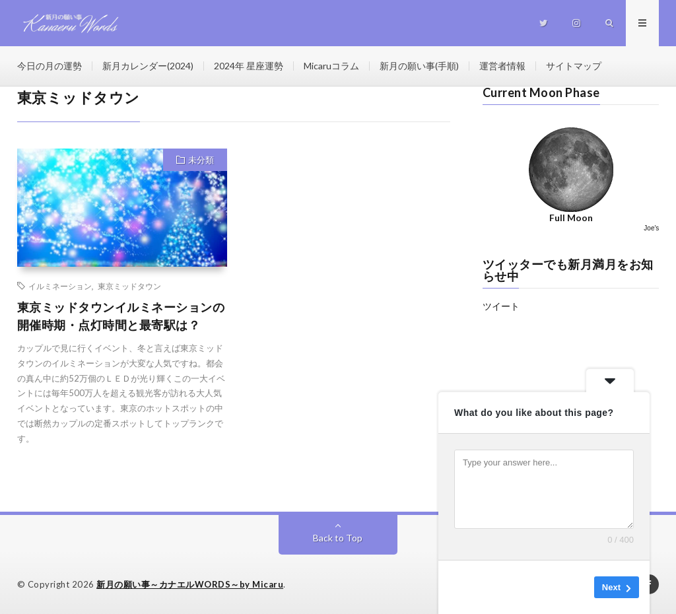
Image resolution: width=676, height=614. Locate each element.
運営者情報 (502, 65)
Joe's (651, 228)
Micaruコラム (331, 65)
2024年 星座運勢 (248, 65)
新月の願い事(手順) (419, 65)
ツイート (501, 306)
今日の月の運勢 (49, 65)
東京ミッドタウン (129, 286)
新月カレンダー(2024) (147, 65)
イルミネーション (60, 286)
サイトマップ (573, 65)
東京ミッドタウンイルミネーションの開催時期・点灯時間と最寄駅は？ (121, 316)
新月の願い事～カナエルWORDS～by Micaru (189, 584)
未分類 (201, 159)
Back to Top (337, 537)
